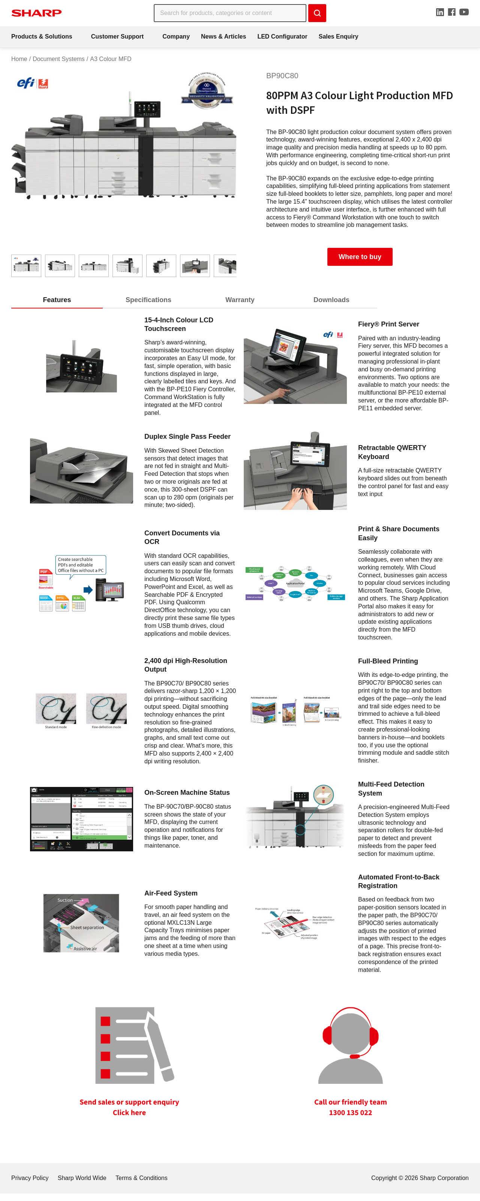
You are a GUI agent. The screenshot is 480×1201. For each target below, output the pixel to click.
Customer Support (117, 36)
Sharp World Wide (82, 1178)
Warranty (239, 300)
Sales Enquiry (338, 36)
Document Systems (59, 59)
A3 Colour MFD (110, 59)
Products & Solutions (41, 36)
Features (57, 300)
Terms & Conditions (142, 1178)
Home (19, 59)
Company (176, 36)
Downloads (332, 300)
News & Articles (223, 36)
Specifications (148, 300)
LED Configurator (282, 36)
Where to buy (360, 257)
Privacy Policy (30, 1178)
